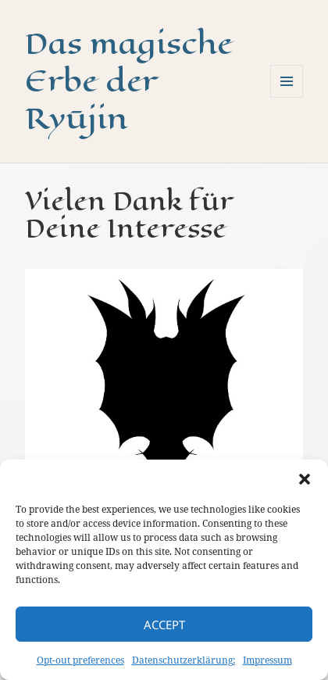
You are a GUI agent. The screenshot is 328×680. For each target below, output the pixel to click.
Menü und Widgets (287, 97)
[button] (304, 479)
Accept (164, 624)
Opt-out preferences (80, 660)
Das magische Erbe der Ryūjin (129, 80)
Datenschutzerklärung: (183, 660)
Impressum (267, 660)
